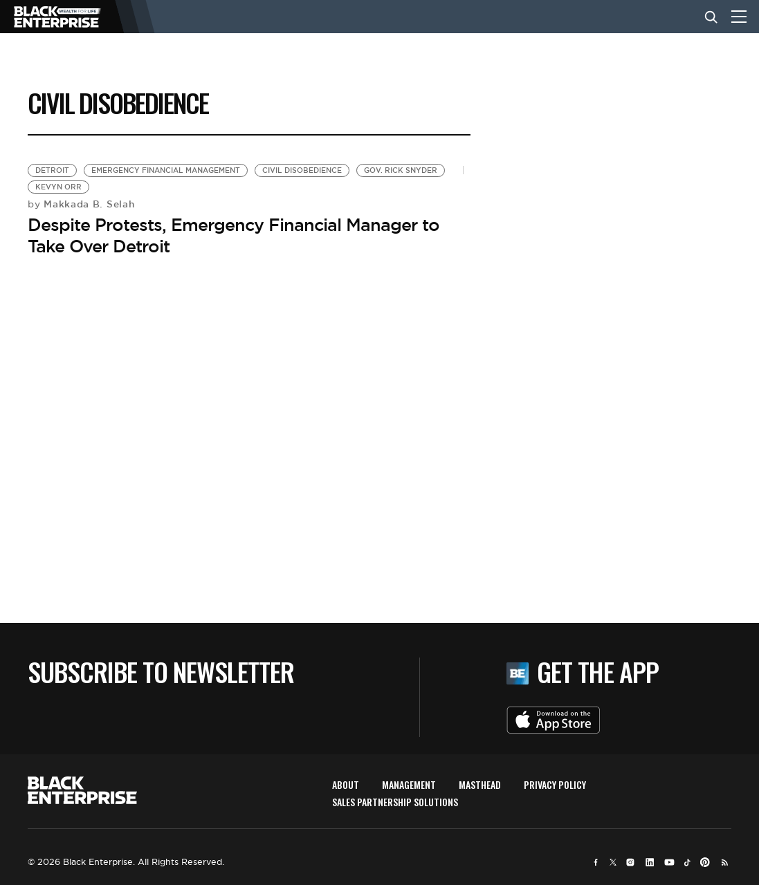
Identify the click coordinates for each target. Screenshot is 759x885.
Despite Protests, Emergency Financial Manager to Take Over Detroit (233, 235)
